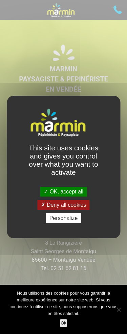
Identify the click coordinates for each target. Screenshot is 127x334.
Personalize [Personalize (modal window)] (63, 218)
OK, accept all (63, 191)
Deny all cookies (63, 205)
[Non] (118, 309)
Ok (63, 323)
